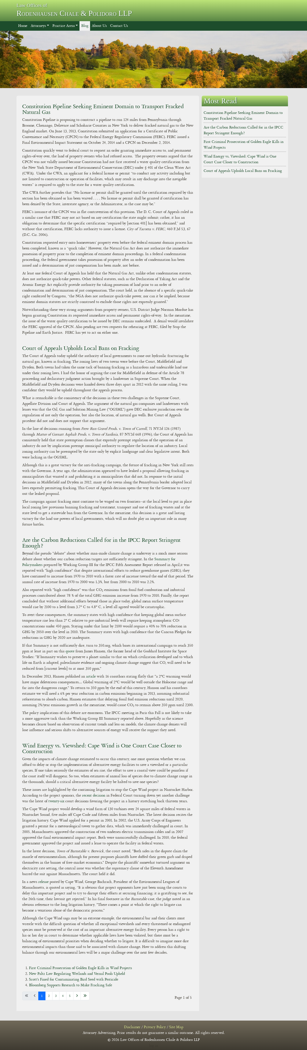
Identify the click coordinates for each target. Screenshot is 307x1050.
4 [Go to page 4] (63, 995)
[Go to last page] (85, 996)
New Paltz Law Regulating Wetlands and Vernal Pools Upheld (77, 974)
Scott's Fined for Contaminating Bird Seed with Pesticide (73, 979)
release (44, 882)
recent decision (93, 795)
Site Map (176, 1027)
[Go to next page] (77, 996)
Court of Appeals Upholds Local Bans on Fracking (80, 348)
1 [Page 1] (42, 995)
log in (153, 1046)
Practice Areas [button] (63, 26)
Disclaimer (132, 1027)
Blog (84, 26)
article (91, 676)
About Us (99, 26)
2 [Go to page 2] (49, 995)
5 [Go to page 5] (70, 995)
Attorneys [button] (38, 26)
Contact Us (119, 26)
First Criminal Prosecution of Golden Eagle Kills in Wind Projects (80, 968)
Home (22, 26)
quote (70, 651)
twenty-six (56, 801)
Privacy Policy (155, 1027)
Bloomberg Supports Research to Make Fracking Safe (70, 985)
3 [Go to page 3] (56, 995)
